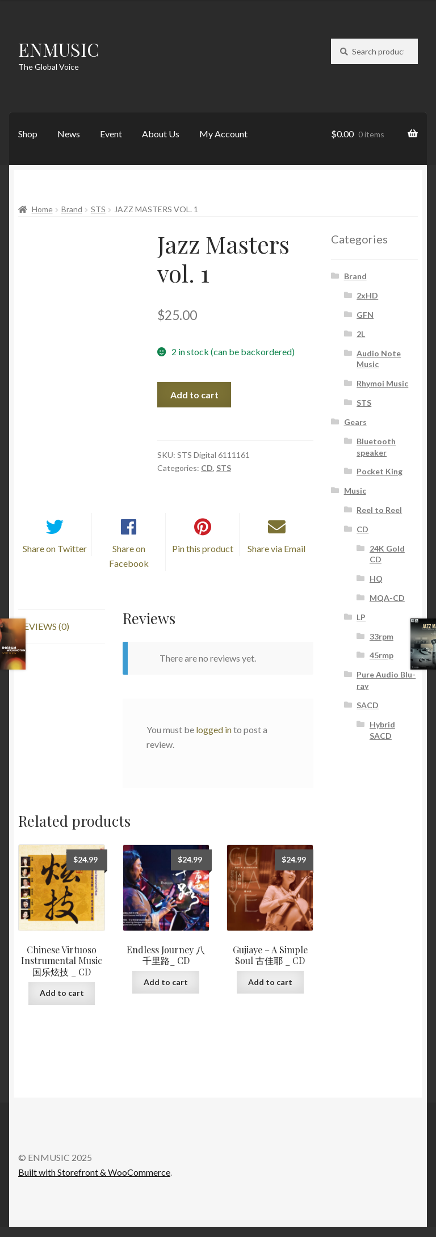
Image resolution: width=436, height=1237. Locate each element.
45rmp (381, 655)
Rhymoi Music (382, 383)
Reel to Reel (379, 510)
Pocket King (380, 471)
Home (42, 209)
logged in (214, 739)
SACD (368, 705)
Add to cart (194, 394)
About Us (160, 133)
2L (361, 334)
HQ (376, 578)
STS (98, 209)
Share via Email (276, 558)
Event (111, 133)
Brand (71, 209)
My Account (223, 133)
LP (361, 617)
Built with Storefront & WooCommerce (94, 1181)
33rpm (381, 636)
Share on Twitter (55, 558)
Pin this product (202, 558)
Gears (355, 422)
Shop (27, 133)
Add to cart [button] (62, 1003)
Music (355, 490)
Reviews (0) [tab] (43, 636)
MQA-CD (387, 598)
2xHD (367, 295)
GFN (365, 314)
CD (207, 468)
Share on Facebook (129, 566)
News (68, 133)
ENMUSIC (58, 49)
